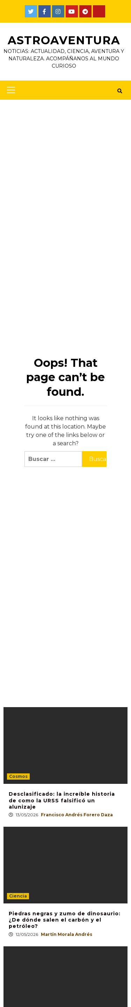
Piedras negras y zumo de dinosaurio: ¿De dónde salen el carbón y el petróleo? (65, 919)
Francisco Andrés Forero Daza (77, 814)
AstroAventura (64, 40)
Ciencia (18, 896)
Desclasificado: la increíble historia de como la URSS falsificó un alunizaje (62, 800)
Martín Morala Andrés (66, 934)
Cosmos (18, 776)
